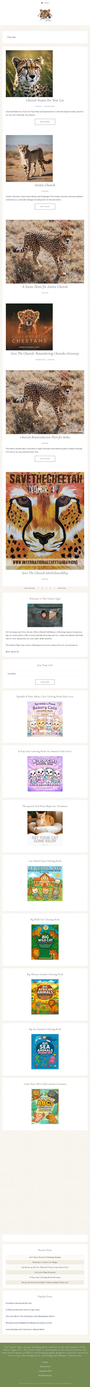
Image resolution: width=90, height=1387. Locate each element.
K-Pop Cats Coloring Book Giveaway (45, 1277)
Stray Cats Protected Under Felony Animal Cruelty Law (45, 1282)
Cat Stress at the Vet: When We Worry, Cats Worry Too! (45, 1267)
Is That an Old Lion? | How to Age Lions (22, 1310)
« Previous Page (29, 588)
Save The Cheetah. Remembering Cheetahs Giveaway (45, 353)
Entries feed (45, 1366)
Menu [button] (46, 3)
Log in (45, 1362)
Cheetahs (38, 106)
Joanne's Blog (40, 359)
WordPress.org (45, 1375)
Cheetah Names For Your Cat (45, 100)
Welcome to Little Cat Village (45, 1262)
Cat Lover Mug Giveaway (45, 1272)
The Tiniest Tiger (44, 15)
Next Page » (62, 588)
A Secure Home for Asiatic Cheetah (45, 286)
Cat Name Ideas (49, 106)
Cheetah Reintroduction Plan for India (45, 437)
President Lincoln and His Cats (19, 1303)
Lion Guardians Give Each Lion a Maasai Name (25, 1329)
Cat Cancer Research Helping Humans (45, 1257)
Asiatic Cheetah (45, 185)
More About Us (12, 652)
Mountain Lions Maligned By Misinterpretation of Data (29, 1323)
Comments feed (45, 1371)
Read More (45, 122)
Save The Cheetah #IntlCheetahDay (45, 573)
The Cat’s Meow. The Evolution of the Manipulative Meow (30, 1316)
